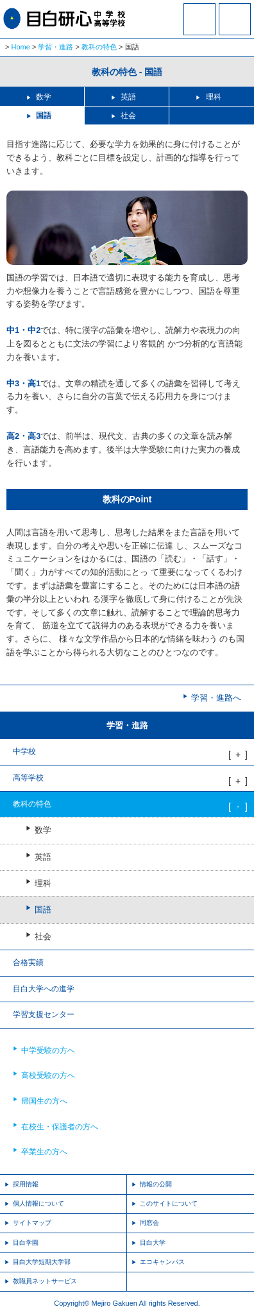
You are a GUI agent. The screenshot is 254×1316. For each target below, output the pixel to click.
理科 (213, 96)
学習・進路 (55, 47)
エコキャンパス (162, 1261)
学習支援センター (43, 1014)
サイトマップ (32, 1222)
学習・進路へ (216, 698)
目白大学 (152, 1242)
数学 (43, 96)
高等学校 (28, 777)
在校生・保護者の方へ (59, 1126)
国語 (43, 115)
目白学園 (25, 1242)
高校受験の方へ (48, 1075)
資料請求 (199, 27)
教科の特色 (99, 47)
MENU (235, 19)
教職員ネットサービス (45, 1281)
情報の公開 (156, 1184)
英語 (128, 96)
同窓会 (149, 1222)
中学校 (24, 751)
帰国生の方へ (44, 1101)
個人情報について (38, 1203)
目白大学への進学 (43, 988)
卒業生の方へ (44, 1151)
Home (21, 47)
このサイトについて (169, 1203)
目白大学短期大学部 (42, 1261)
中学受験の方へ (48, 1050)
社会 (128, 115)
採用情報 (25, 1184)
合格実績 (28, 962)
